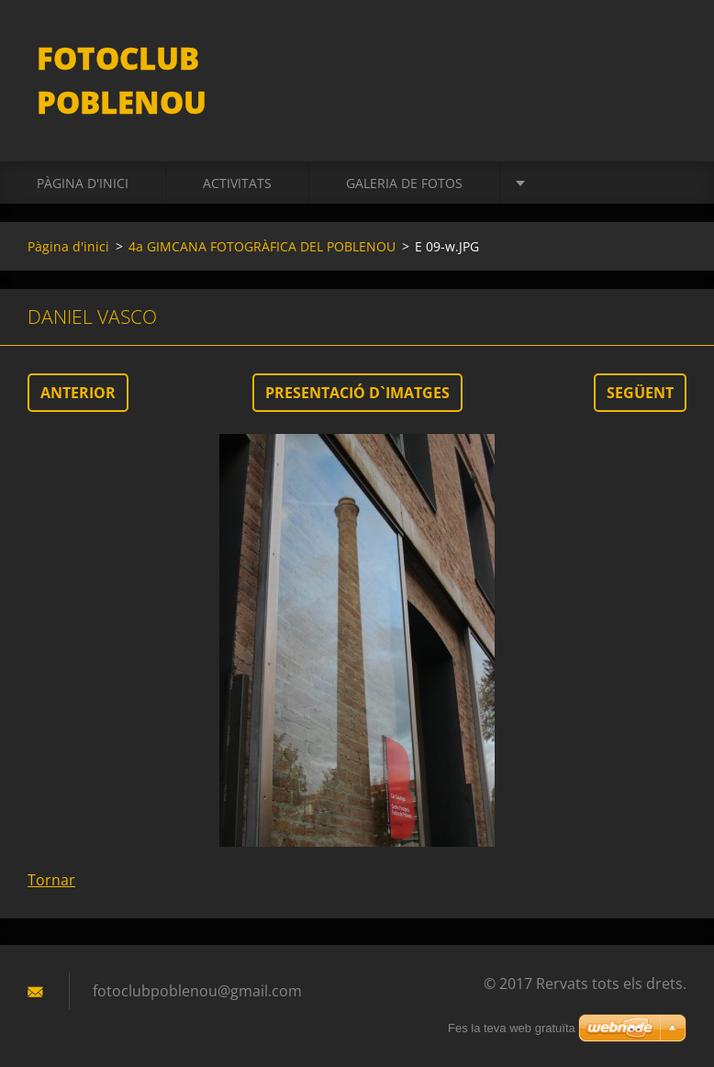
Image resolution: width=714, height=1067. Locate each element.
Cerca (666, 53)
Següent (640, 393)
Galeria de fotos (404, 183)
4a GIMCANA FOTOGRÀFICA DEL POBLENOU (262, 246)
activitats (237, 183)
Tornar (51, 880)
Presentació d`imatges (357, 393)
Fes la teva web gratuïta (511, 1028)
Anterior (78, 393)
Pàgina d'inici (82, 183)
